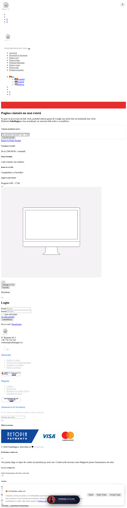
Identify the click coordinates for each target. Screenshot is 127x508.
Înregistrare (17, 324)
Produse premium (16, 70)
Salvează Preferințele (19, 505)
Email (3, 308)
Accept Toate (115, 495)
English (19, 82)
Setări (90, 495)
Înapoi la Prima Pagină (11, 140)
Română (20, 79)
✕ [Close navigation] (123, 4)
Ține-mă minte (10, 314)
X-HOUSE (39, 447)
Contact (10, 386)
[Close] (2, 186)
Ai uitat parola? (8, 317)
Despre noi (11, 389)
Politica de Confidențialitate (19, 363)
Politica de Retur (14, 367)
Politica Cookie (13, 360)
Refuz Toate (101, 495)
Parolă (4, 311)
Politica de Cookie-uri (46, 501)
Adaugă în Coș (8, 285)
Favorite (5, 287)
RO (11, 77)
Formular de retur (14, 393)
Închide (5, 505)
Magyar (19, 84)
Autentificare (7, 320)
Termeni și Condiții (15, 365)
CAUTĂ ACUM (8, 138)
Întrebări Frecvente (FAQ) (18, 391)
